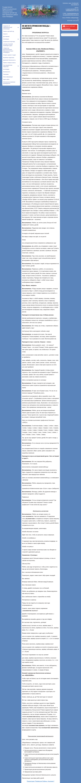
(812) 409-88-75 (75, 4)
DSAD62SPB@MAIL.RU (73, 13)
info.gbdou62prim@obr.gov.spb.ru (70, 14)
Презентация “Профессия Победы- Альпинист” (40, 781)
